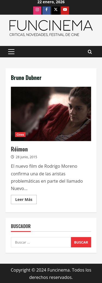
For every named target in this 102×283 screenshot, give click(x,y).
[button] (11, 51)
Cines (20, 134)
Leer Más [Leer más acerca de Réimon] (26, 200)
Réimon (51, 114)
